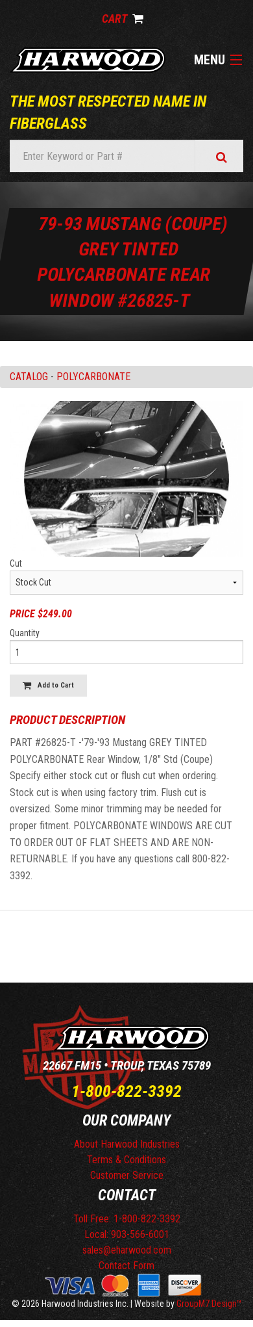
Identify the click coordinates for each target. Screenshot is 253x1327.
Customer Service (126, 1175)
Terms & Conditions (126, 1159)
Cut (16, 563)
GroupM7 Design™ (209, 1303)
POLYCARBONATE (93, 376)
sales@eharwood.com (126, 1250)
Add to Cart (48, 685)
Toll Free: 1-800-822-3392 (126, 1219)
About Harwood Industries (127, 1144)
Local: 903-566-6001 (126, 1234)
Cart (122, 18)
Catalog (29, 376)
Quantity (25, 633)
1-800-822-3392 (126, 1091)
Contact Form (126, 1265)
